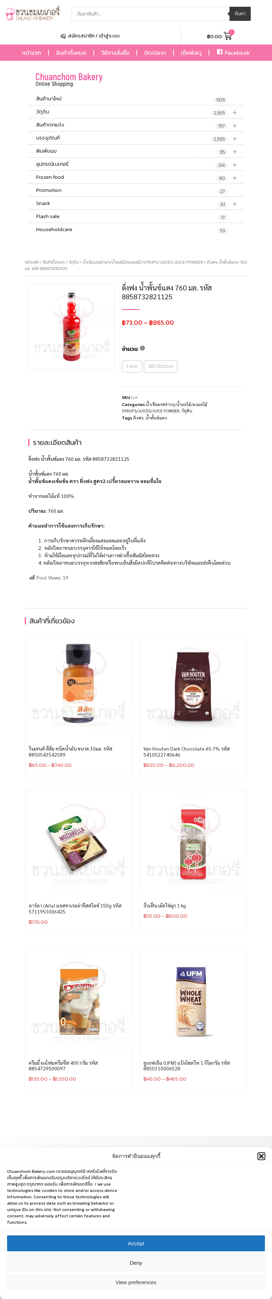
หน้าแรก (31, 52)
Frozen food (140, 177)
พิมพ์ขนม (140, 151)
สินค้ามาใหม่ (132, 99)
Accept (136, 1252)
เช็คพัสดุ (191, 52)
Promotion (132, 190)
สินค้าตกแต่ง (140, 124)
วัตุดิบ (140, 111)
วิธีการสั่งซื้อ (115, 52)
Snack (140, 203)
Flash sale (132, 216)
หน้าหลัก (32, 262)
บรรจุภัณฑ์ (140, 138)
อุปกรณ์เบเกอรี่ (140, 164)
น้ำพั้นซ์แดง (156, 418)
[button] (261, 1164)
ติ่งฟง (138, 418)
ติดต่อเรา (155, 52)
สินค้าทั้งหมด (71, 52)
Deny (136, 1271)
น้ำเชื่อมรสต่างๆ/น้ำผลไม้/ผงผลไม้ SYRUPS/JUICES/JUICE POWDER (143, 262)
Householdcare (132, 229)
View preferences (136, 1291)
